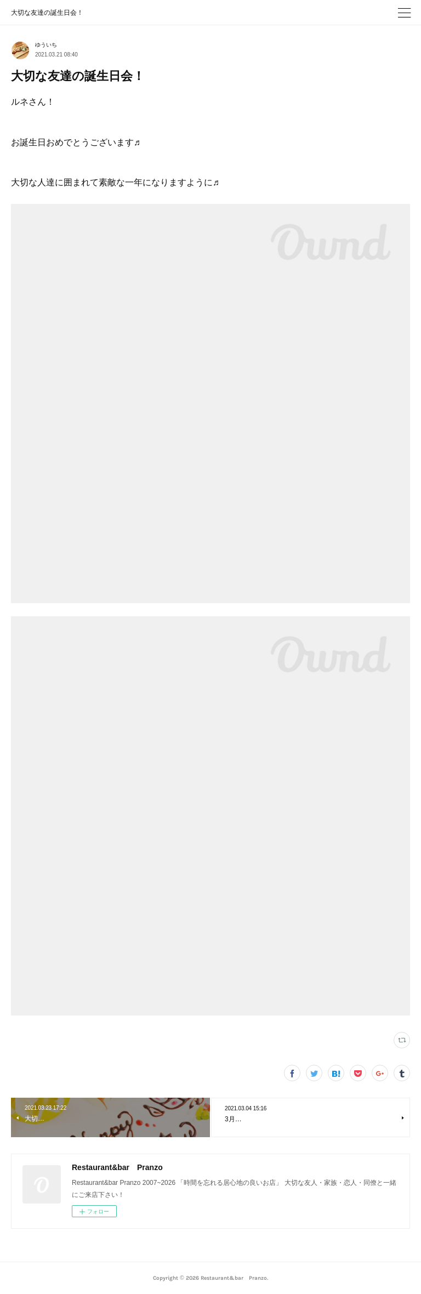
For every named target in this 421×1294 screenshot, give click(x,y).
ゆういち (46, 45)
